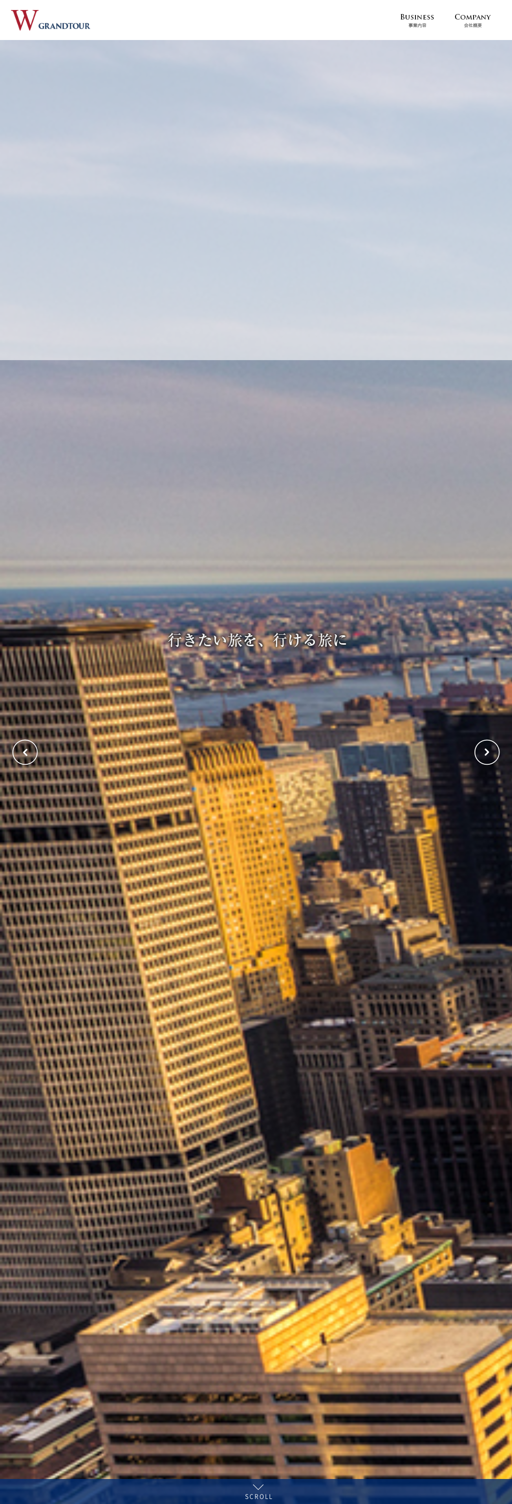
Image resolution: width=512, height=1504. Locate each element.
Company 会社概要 (473, 20)
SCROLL (259, 1495)
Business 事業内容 (417, 20)
